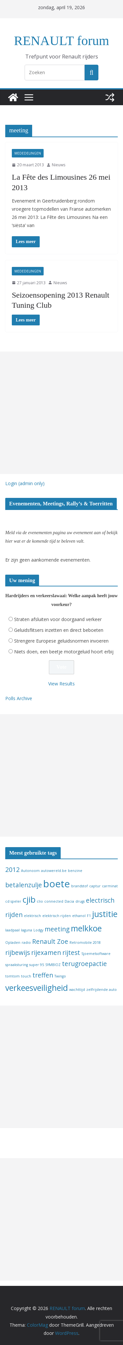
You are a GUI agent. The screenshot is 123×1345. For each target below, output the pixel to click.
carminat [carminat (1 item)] (110, 886)
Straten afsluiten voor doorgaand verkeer (58, 619)
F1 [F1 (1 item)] (89, 915)
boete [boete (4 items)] (56, 883)
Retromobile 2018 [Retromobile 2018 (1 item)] (85, 942)
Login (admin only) (25, 483)
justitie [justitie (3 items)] (104, 914)
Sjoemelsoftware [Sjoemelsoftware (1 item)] (96, 953)
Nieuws (58, 165)
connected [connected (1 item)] (53, 901)
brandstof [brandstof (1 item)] (79, 886)
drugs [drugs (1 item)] (80, 901)
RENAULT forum (61, 40)
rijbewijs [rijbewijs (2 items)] (17, 952)
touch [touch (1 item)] (26, 976)
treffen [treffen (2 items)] (42, 975)
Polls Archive (18, 698)
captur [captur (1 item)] (95, 886)
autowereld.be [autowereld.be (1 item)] (54, 870)
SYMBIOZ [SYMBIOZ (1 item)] (53, 964)
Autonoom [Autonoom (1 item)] (30, 870)
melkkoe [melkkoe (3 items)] (86, 928)
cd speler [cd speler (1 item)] (13, 901)
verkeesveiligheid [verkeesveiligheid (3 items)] (36, 987)
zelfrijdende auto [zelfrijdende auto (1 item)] (101, 989)
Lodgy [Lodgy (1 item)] (38, 930)
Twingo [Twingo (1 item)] (60, 976)
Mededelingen (27, 153)
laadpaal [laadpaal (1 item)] (12, 930)
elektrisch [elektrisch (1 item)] (32, 915)
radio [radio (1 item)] (26, 942)
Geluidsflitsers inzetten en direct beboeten (58, 630)
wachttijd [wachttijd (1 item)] (77, 989)
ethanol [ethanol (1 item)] (79, 915)
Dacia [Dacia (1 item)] (69, 901)
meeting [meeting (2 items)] (57, 929)
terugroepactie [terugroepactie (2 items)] (84, 964)
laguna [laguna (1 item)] (26, 930)
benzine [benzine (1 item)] (75, 870)
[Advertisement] (61, 413)
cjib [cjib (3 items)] (29, 899)
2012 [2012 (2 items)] (12, 869)
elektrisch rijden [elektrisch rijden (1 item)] (56, 915)
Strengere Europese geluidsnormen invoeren (61, 641)
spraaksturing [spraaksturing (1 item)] (16, 964)
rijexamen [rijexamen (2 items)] (46, 952)
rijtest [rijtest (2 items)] (71, 952)
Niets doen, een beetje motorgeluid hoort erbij (63, 651)
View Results (61, 684)
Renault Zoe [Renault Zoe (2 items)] (50, 941)
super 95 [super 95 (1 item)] (36, 964)
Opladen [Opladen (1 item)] (12, 942)
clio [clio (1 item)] (40, 901)
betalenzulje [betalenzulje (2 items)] (23, 885)
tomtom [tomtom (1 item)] (12, 976)
